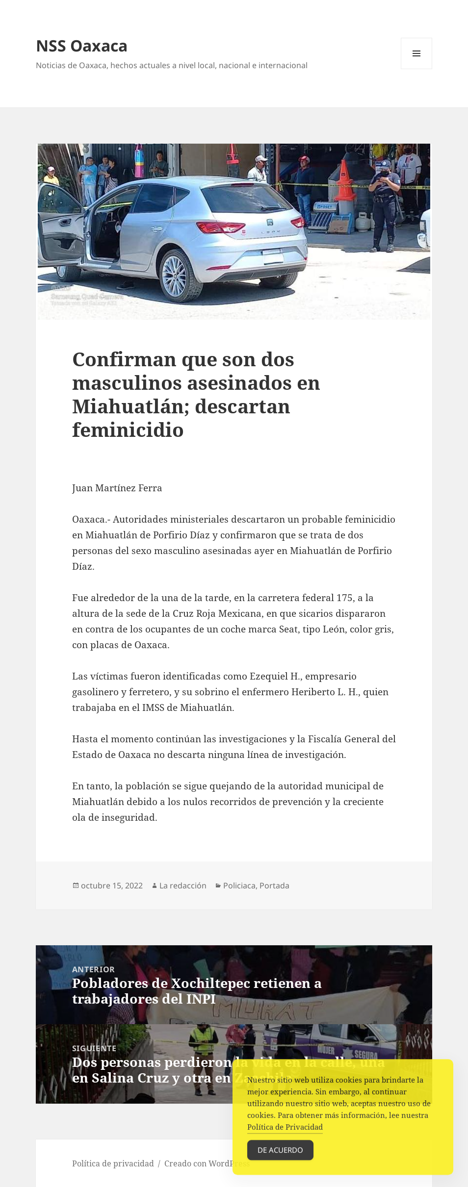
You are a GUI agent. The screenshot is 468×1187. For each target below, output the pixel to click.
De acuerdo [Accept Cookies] (280, 1156)
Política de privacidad (113, 1163)
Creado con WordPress (207, 1163)
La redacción (183, 885)
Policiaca (239, 885)
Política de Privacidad (285, 1132)
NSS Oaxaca (82, 45)
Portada (274, 885)
